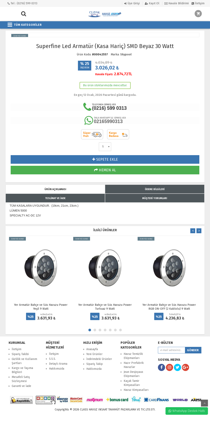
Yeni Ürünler (94, 354)
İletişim (198, 3)
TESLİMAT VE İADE (55, 198)
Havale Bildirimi (176, 3)
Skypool (125, 54)
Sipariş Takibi (20, 354)
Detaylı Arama (58, 363)
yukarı (204, 403)
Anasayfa (92, 349)
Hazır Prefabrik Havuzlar (134, 365)
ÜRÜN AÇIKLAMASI (55, 189)
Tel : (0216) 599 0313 (22, 3)
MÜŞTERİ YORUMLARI (154, 198)
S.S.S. (52, 359)
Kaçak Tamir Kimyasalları (132, 383)
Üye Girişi (132, 3)
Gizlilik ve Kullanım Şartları (24, 361)
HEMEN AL (105, 170)
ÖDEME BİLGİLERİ (155, 189)
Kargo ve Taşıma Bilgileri (22, 370)
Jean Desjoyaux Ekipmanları (133, 374)
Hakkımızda (56, 368)
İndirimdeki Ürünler (99, 359)
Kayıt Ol (152, 3)
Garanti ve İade (21, 386)
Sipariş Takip (94, 364)
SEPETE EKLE (105, 159)
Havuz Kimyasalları (136, 390)
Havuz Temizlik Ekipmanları (133, 356)
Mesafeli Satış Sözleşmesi (21, 379)
